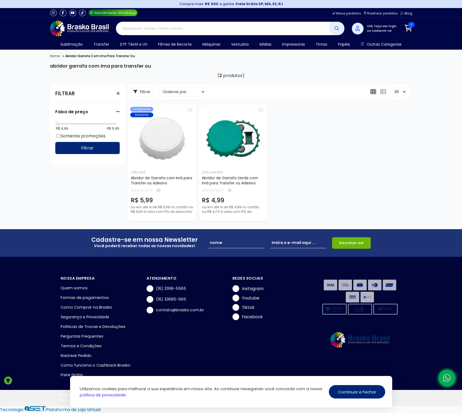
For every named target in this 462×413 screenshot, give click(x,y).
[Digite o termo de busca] (222, 28)
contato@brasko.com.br (175, 310)
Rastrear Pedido (76, 355)
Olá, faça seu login (381, 26)
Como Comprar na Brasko (86, 307)
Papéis (344, 44)
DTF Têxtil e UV (133, 44)
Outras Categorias (381, 44)
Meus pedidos (346, 13)
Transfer (101, 44)
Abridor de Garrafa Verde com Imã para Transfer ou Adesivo (230, 181)
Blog (406, 13)
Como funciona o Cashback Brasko (95, 365)
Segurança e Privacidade (85, 317)
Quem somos (74, 288)
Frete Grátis (72, 375)
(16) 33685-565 (166, 299)
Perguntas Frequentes (82, 336)
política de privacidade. (103, 395)
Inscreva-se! (351, 243)
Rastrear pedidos (381, 13)
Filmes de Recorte (175, 44)
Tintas (321, 44)
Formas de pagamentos (85, 297)
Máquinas (211, 44)
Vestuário (240, 44)
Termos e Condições (81, 346)
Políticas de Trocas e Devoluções (93, 326)
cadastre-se (382, 30)
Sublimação (71, 44)
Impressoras (293, 44)
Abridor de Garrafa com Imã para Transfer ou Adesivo (161, 181)
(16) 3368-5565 (166, 288)
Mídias (265, 44)
